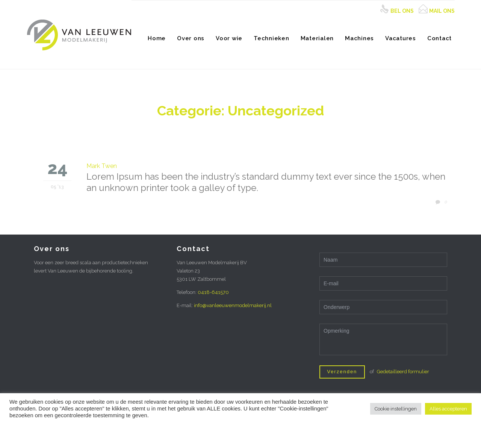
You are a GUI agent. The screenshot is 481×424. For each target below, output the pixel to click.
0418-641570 (213, 292)
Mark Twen (101, 166)
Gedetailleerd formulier (403, 371)
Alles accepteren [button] (448, 409)
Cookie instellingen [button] (396, 409)
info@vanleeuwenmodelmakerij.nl (233, 305)
